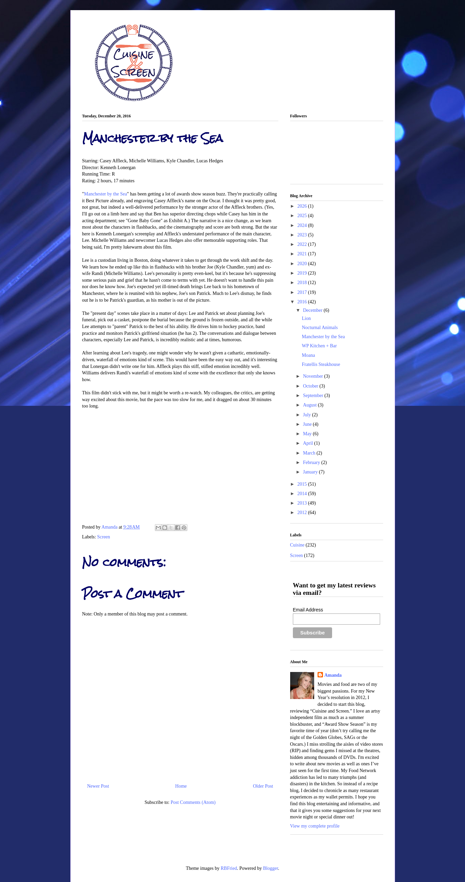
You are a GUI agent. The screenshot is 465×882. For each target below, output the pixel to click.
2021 (302, 253)
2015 (302, 484)
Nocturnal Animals (320, 327)
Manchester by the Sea (105, 193)
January (311, 471)
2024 (302, 225)
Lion (306, 318)
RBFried (228, 868)
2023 (302, 234)
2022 (302, 244)
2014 (302, 493)
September (313, 395)
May (308, 433)
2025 (302, 215)
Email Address (308, 609)
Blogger (270, 868)
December (313, 310)
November (313, 376)
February (312, 462)
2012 (302, 512)
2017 (302, 292)
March (310, 453)
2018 (302, 282)
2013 (302, 503)
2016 (302, 301)
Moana (308, 355)
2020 (302, 263)
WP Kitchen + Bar (319, 345)
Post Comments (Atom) (192, 802)
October (311, 386)
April (308, 443)
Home (181, 786)
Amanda (110, 527)
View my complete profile (315, 826)
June (308, 424)
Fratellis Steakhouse (321, 364)
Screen (103, 536)
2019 (302, 273)
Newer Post (98, 786)
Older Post (263, 786)
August (310, 405)
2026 (302, 206)
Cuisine (297, 545)
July (307, 414)
